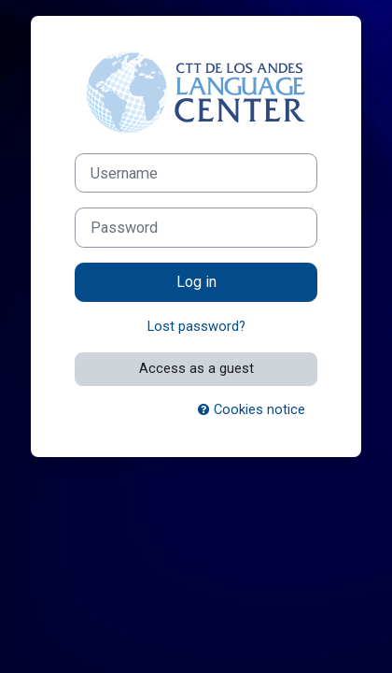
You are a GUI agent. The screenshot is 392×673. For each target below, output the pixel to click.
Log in (196, 282)
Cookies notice (251, 409)
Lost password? (196, 326)
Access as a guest (196, 368)
